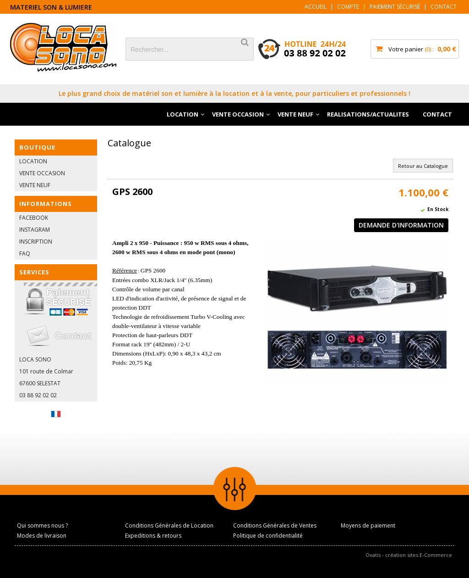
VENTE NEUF (295, 114)
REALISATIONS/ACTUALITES (368, 114)
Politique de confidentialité (268, 535)
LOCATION (182, 114)
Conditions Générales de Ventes (274, 525)
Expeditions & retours (153, 535)
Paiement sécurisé (395, 7)
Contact (444, 7)
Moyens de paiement (368, 525)
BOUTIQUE (37, 147)
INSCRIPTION (35, 241)
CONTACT (437, 114)
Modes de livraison (41, 535)
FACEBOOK (33, 218)
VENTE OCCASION (238, 114)
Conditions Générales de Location (169, 525)
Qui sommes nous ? (42, 525)
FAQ (24, 253)
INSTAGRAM (34, 229)
